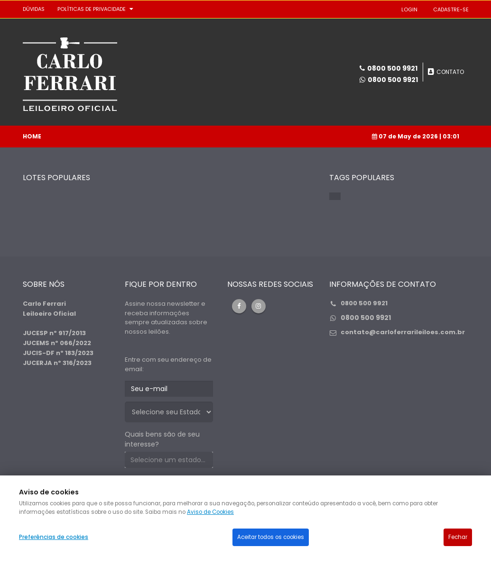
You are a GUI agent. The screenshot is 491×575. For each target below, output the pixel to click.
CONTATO (450, 72)
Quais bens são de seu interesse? (162, 439)
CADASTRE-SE (451, 9)
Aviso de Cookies (210, 512)
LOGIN (409, 9)
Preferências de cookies (53, 537)
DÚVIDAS (34, 9)
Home (32, 136)
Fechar (457, 537)
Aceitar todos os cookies (270, 537)
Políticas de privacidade (91, 9)
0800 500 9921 (393, 79)
